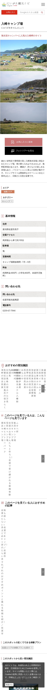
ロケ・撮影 (16, 659)
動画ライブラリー (19, 652)
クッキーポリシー (21, 677)
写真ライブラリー (19, 645)
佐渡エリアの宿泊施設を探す (15, 529)
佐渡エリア (8, 192)
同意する (9, 684)
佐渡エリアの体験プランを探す (16, 513)
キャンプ (6, 201)
